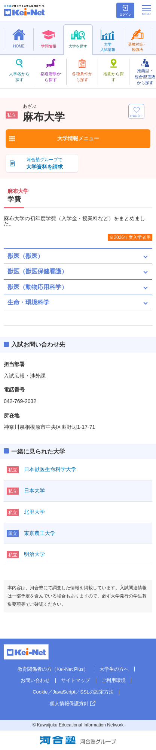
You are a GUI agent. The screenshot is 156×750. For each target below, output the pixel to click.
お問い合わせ (35, 680)
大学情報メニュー (78, 138)
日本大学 (34, 491)
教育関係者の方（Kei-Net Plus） (53, 669)
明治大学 (34, 554)
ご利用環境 (113, 680)
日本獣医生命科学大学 (50, 469)
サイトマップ (75, 680)
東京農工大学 (39, 533)
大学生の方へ (114, 669)
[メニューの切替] (146, 10)
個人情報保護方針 (69, 703)
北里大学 (34, 512)
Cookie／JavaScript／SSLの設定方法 (73, 692)
